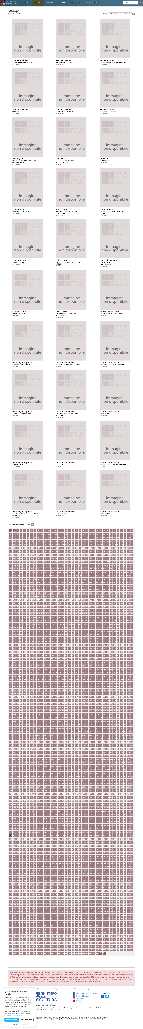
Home (26, 3)
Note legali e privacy (81, 989)
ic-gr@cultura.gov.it (54, 1010)
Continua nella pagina (16, 524)
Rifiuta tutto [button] (26, 1020)
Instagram (78, 998)
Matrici (50, 3)
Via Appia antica (92, 3)
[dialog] (19, 1007)
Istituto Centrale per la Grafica (85, 994)
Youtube (77, 1001)
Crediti (69, 989)
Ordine (105, 14)
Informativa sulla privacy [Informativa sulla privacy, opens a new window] (17, 1015)
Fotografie (75, 3)
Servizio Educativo (81, 996)
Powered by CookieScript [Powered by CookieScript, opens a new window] (19, 1024)
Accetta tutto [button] (11, 1020)
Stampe (38, 3)
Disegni (62, 3)
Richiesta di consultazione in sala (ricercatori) (48, 989)
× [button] (33, 990)
